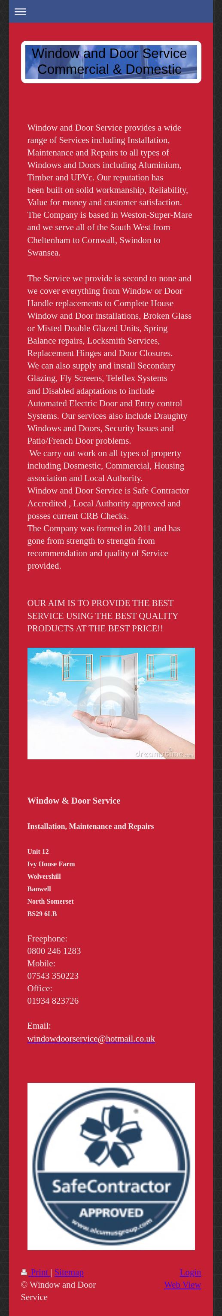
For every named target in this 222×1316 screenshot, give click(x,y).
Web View (182, 1284)
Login (190, 1272)
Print (36, 1272)
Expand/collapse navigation (111, 11)
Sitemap (69, 1272)
